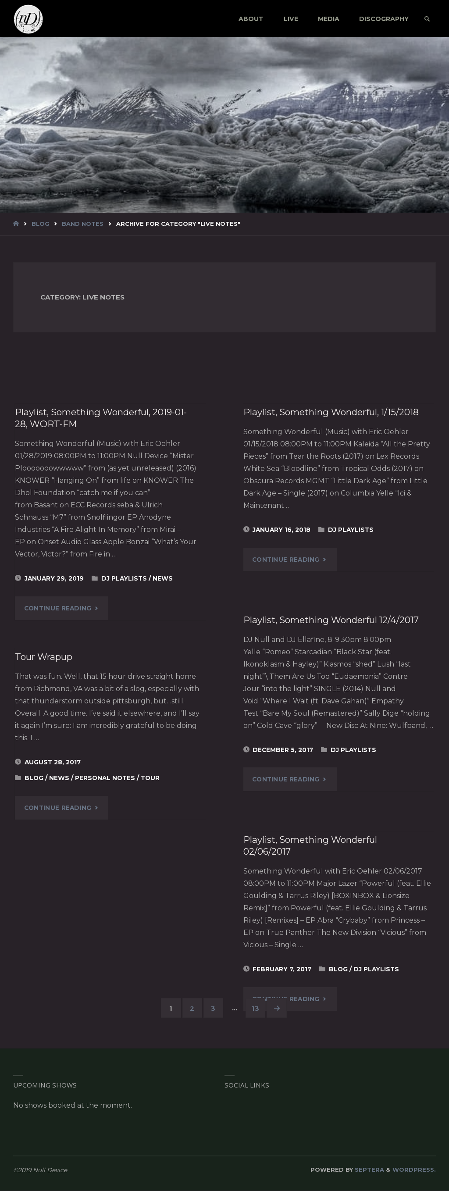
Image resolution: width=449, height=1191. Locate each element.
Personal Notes (105, 777)
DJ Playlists (124, 578)
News (163, 578)
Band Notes (82, 223)
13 (256, 1008)
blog (41, 223)
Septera (368, 1169)
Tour (150, 777)
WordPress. (414, 1169)
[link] (426, 19)
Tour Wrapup (44, 656)
